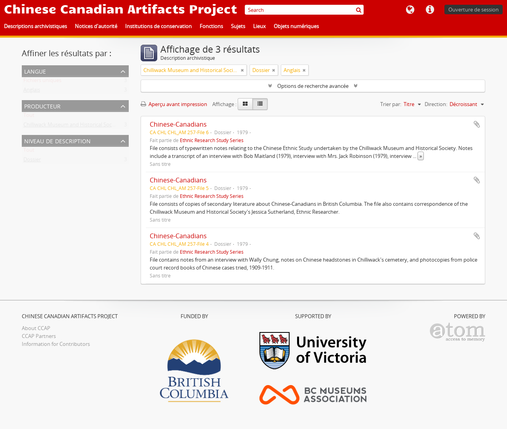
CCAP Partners (39, 336)
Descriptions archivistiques (35, 26)
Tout (28, 116)
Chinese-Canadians (178, 124)
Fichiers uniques (42, 81)
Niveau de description (57, 140)
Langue (410, 10)
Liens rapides (430, 10)
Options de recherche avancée (313, 85)
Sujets (238, 26)
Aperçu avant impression (174, 104)
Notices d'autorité (96, 26)
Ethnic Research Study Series (212, 140)
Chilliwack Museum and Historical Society (71, 126)
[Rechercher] (359, 10)
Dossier (32, 161)
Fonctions (211, 26)
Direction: (436, 104)
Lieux (259, 26)
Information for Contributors (56, 343)
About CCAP (36, 328)
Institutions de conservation (158, 26)
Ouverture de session (473, 9)
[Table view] (260, 104)
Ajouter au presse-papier (477, 124)
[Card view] (245, 104)
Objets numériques (296, 26)
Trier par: (390, 104)
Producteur (42, 105)
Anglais (31, 91)
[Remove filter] (242, 70)
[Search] (304, 10)
